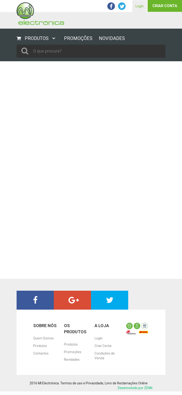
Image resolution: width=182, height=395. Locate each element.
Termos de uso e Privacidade (81, 383)
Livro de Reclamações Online (126, 383)
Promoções (72, 352)
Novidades (72, 359)
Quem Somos (43, 338)
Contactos (41, 353)
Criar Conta (164, 6)
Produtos (40, 346)
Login (140, 6)
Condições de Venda (105, 355)
